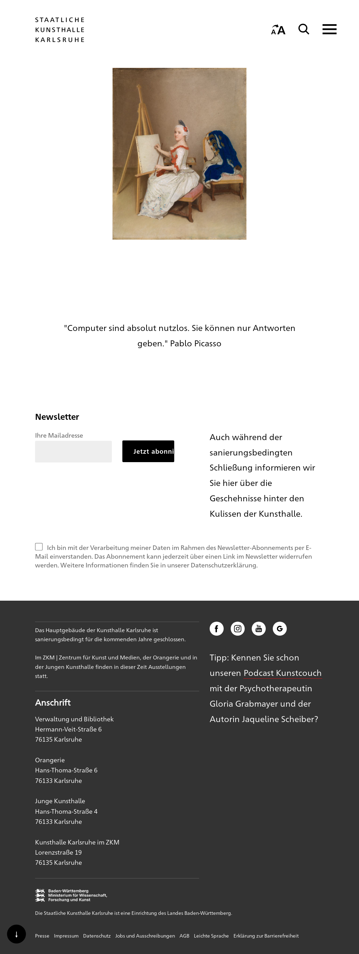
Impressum (66, 935)
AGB (184, 935)
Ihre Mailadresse (59, 435)
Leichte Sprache (211, 935)
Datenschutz (97, 935)
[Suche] (304, 29)
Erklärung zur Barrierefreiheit (266, 935)
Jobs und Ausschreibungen (145, 935)
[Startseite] (59, 38)
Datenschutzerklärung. (224, 564)
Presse (42, 935)
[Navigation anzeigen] (325, 29)
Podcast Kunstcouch (283, 672)
